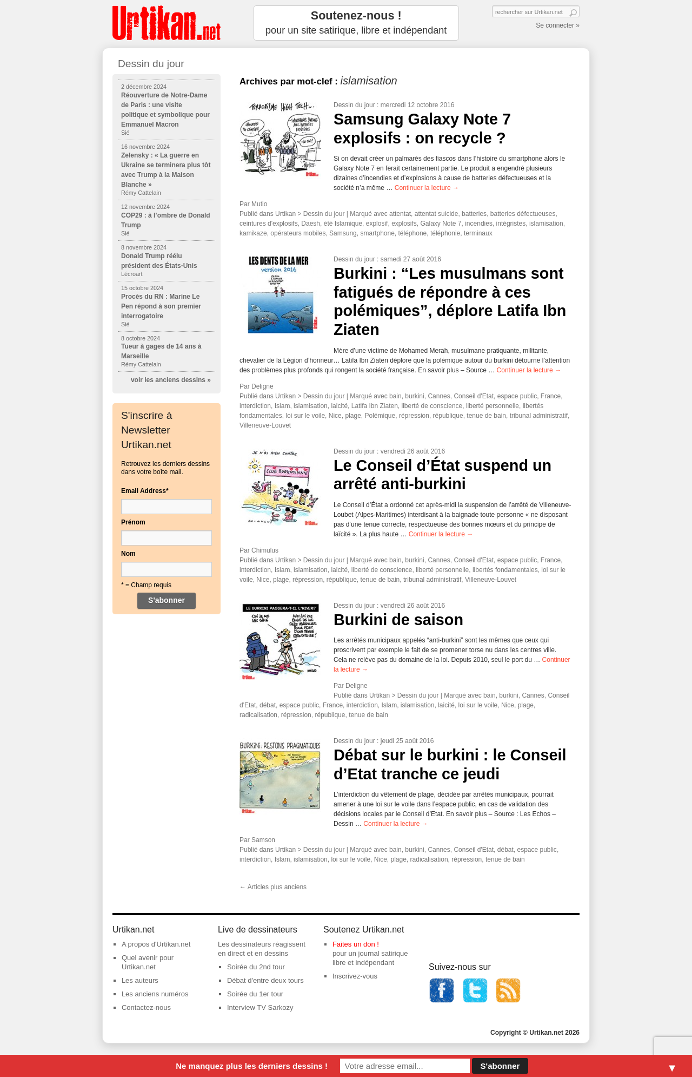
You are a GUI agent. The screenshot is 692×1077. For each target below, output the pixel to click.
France (551, 396)
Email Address (145, 491)
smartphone (377, 233)
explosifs (404, 223)
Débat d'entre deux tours (265, 980)
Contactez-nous (146, 1007)
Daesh (310, 223)
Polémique (380, 415)
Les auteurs (140, 980)
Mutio (259, 204)
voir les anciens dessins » (171, 380)
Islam (282, 406)
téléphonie (445, 233)
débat (268, 705)
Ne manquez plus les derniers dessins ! (252, 1066)
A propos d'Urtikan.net (156, 944)
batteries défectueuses (523, 214)
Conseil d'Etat (474, 396)
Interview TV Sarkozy (260, 1007)
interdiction (255, 406)
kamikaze (253, 233)
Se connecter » (558, 25)
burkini (414, 396)
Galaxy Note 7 (440, 223)
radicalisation (258, 715)
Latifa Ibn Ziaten (374, 406)
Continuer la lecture (427, 188)
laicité (339, 406)
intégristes (511, 223)
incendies (479, 223)
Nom (128, 553)
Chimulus (264, 550)
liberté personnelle (492, 406)
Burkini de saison (398, 619)
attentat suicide (436, 214)
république (448, 415)
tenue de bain (486, 415)
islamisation (546, 223)
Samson (263, 840)
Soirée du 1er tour (255, 994)
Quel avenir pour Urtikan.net (148, 962)
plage (353, 415)
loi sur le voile (305, 415)
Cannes (439, 396)
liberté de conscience (432, 406)
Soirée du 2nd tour (256, 967)
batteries (474, 214)
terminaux (478, 233)
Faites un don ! (355, 944)
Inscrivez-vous (354, 976)
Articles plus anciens (273, 887)
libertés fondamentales (505, 570)
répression (414, 415)
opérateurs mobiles (297, 233)
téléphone (412, 233)
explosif (377, 223)
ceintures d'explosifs (268, 223)
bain (395, 396)
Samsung (343, 233)
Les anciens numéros (155, 994)
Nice (335, 415)
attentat (400, 214)
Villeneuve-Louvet (265, 425)
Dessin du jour (354, 105)
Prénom (133, 522)
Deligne (262, 386)
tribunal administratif (539, 415)
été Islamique (343, 223)
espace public (517, 396)
